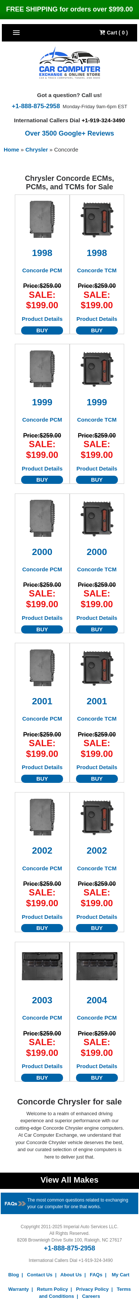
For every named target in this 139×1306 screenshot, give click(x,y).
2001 (42, 701)
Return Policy (52, 1289)
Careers (91, 1296)
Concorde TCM (97, 270)
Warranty (18, 1289)
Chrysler (37, 149)
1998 (42, 253)
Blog (13, 1274)
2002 (42, 850)
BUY (42, 330)
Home (11, 149)
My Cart (120, 1274)
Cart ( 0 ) (113, 32)
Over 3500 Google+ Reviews (69, 133)
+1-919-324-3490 (103, 120)
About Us (71, 1274)
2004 (97, 1000)
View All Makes (69, 1179)
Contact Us (40, 1274)
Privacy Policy (92, 1289)
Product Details (42, 319)
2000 (42, 552)
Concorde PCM (42, 270)
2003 (42, 1000)
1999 (42, 402)
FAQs (96, 1274)
